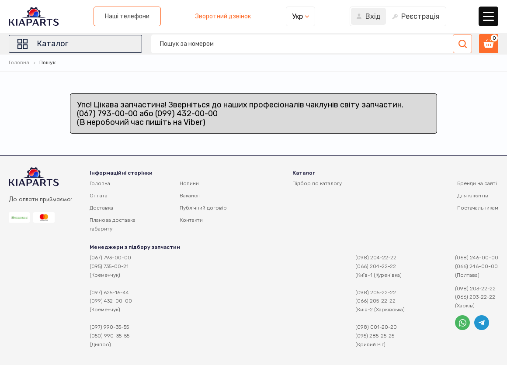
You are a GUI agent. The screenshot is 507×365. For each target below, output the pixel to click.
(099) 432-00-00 (111, 301)
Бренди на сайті (477, 183)
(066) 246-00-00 (476, 266)
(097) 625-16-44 (109, 292)
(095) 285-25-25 (374, 336)
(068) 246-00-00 (476, 258)
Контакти (191, 220)
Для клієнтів (472, 196)
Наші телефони (127, 16)
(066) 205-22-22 (375, 301)
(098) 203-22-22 (475, 289)
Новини (189, 183)
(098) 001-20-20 (376, 327)
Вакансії (190, 196)
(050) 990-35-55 (109, 336)
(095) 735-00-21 (109, 266)
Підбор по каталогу (317, 183)
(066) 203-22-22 (475, 297)
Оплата (99, 196)
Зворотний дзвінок (223, 17)
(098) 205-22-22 (375, 292)
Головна (19, 62)
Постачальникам (477, 208)
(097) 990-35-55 (109, 327)
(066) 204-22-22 (375, 266)
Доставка (101, 208)
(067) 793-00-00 (110, 258)
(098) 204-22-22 (375, 258)
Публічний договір (203, 208)
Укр (297, 16)
